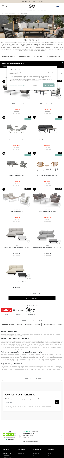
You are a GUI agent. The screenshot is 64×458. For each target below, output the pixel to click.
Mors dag (50, 455)
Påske (49, 453)
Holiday (51, 450)
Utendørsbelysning (49, 324)
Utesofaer (19, 13)
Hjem (2, 13)
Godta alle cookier (48, 85)
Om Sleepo (21, 450)
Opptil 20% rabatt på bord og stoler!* (32, 1)
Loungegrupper (25, 13)
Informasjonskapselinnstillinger (17, 85)
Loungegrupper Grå (38, 56)
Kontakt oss (21, 453)
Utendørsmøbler (12, 13)
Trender (35, 455)
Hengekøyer (28, 324)
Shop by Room (36, 453)
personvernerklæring (33, 406)
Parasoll (19, 324)
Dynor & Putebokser (8, 324)
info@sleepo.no (7, 457)
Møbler (6, 13)
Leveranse (21, 455)
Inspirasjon (37, 450)
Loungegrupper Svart (24, 56)
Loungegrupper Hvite (53, 56)
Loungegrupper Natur (8, 56)
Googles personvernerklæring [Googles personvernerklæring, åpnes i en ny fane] (31, 80)
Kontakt (6, 450)
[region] (32, 78)
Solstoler (37, 324)
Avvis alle (35, 85)
